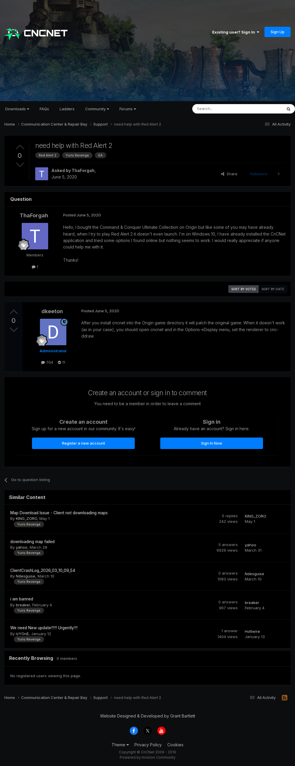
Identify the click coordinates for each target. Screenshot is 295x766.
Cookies (175, 744)
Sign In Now (211, 443)
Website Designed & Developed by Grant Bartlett (147, 715)
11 (61, 362)
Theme (120, 744)
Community (97, 108)
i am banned (21, 599)
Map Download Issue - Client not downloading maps (59, 512)
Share (229, 173)
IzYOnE (22, 633)
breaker (23, 605)
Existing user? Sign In (235, 32)
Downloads (17, 108)
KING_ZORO (26, 518)
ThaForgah (83, 170)
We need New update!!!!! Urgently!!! (43, 627)
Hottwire (252, 631)
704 (47, 362)
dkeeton (52, 311)
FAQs (44, 108)
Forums (127, 108)
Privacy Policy (148, 744)
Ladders (67, 108)
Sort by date (273, 289)
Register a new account (83, 443)
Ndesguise (25, 576)
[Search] (222, 109)
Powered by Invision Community (148, 757)
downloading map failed (32, 541)
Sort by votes (243, 289)
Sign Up (277, 31)
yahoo (21, 547)
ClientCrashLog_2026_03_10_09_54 (42, 570)
